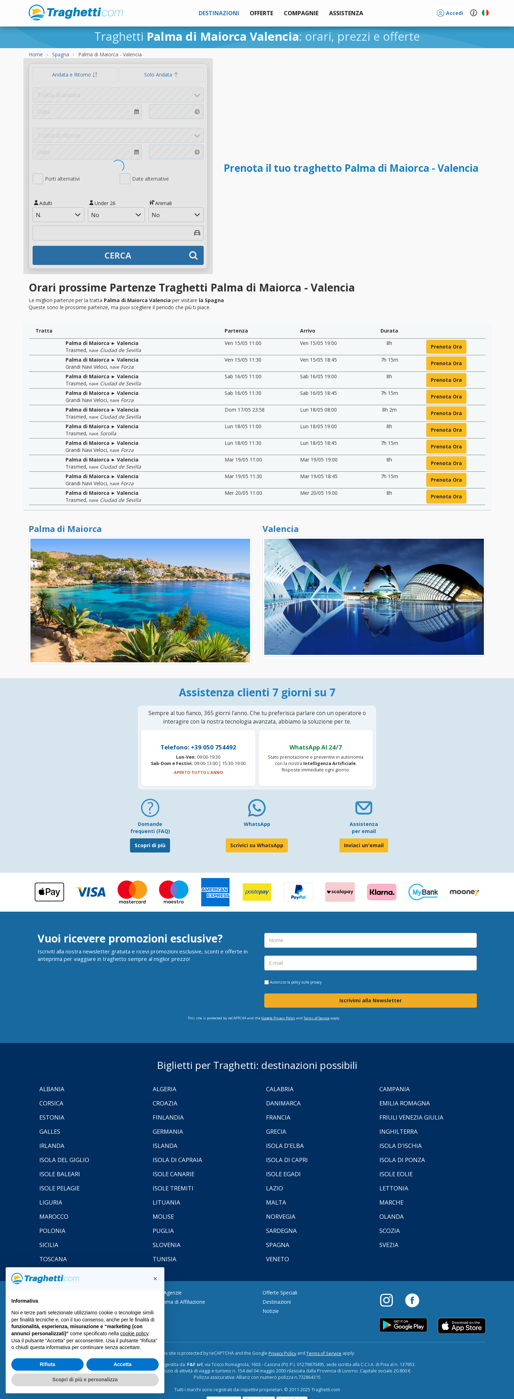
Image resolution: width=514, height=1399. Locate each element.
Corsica (51, 1103)
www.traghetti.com (76, 12)
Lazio (274, 1188)
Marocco (53, 1216)
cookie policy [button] (134, 1333)
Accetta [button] (123, 1364)
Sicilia (48, 1245)
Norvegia (280, 1216)
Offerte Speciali (279, 1292)
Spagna (277, 1245)
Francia (278, 1117)
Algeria (164, 1089)
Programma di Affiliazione (175, 1301)
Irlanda (51, 1146)
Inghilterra (398, 1131)
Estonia (51, 1117)
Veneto (277, 1259)
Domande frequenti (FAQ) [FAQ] (150, 827)
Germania (168, 1131)
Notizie (270, 1311)
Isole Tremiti (173, 1188)
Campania (394, 1089)
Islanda (165, 1146)
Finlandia (168, 1117)
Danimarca (283, 1103)
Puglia (163, 1231)
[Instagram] (390, 1300)
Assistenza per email (364, 827)
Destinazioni (276, 1301)
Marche (391, 1202)
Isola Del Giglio (64, 1160)
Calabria (280, 1089)
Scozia (389, 1231)
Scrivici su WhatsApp (256, 845)
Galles (49, 1131)
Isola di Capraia (177, 1160)
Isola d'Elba (285, 1146)
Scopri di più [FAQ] (150, 845)
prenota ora (446, 346)
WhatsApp (257, 824)
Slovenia (167, 1245)
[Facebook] (412, 1300)
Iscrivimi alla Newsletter (370, 1000)
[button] (346, 13)
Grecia (276, 1131)
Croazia (165, 1103)
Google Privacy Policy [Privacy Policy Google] (278, 1018)
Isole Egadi (283, 1174)
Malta (276, 1202)
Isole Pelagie (59, 1188)
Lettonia (393, 1188)
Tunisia (164, 1259)
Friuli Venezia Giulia (411, 1117)
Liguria (50, 1202)
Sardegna (281, 1231)
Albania (51, 1089)
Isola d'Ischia (400, 1146)
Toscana (53, 1259)
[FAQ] (150, 810)
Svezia (389, 1245)
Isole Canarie (173, 1174)
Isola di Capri (287, 1160)
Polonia (52, 1231)
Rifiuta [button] (47, 1364)
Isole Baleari (59, 1174)
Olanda (391, 1216)
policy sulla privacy (306, 982)
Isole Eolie (396, 1174)
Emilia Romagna (404, 1103)
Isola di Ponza (402, 1160)
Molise (163, 1216)
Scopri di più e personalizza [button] (85, 1379)
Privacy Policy (282, 1353)
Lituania (166, 1202)
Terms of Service (316, 1018)
